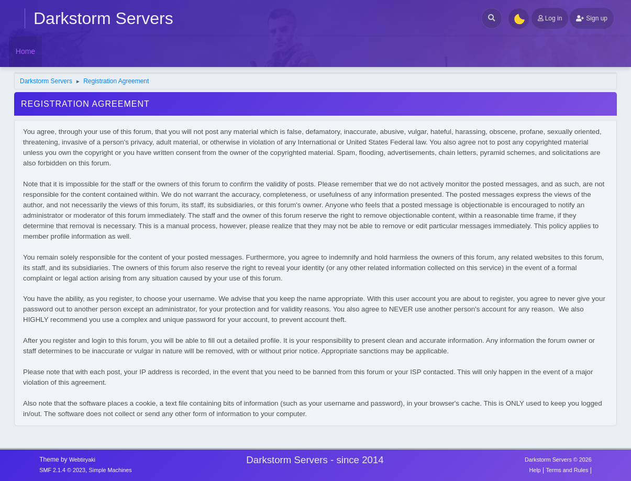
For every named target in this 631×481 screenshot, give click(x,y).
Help (534, 470)
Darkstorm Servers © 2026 (558, 459)
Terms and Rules (567, 470)
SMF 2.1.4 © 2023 (62, 470)
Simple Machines (110, 470)
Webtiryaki (82, 459)
